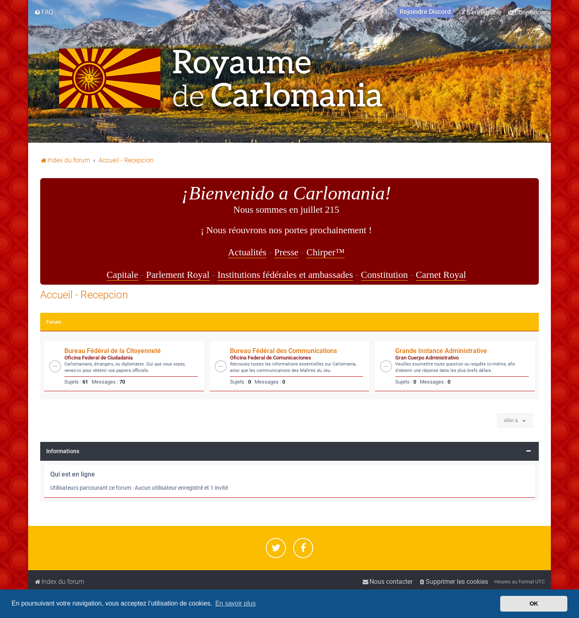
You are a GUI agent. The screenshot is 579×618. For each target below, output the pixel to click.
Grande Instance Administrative (441, 351)
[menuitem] (43, 12)
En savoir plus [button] (235, 603)
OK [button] (534, 603)
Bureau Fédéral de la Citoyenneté (112, 351)
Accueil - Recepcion (84, 295)
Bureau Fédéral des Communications (283, 351)
